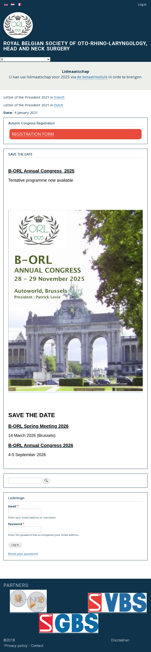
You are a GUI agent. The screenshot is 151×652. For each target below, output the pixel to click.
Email (12, 506)
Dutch (58, 105)
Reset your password (23, 554)
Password (15, 524)
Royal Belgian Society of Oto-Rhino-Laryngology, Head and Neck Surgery (75, 45)
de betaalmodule (92, 76)
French (59, 97)
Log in (142, 4)
